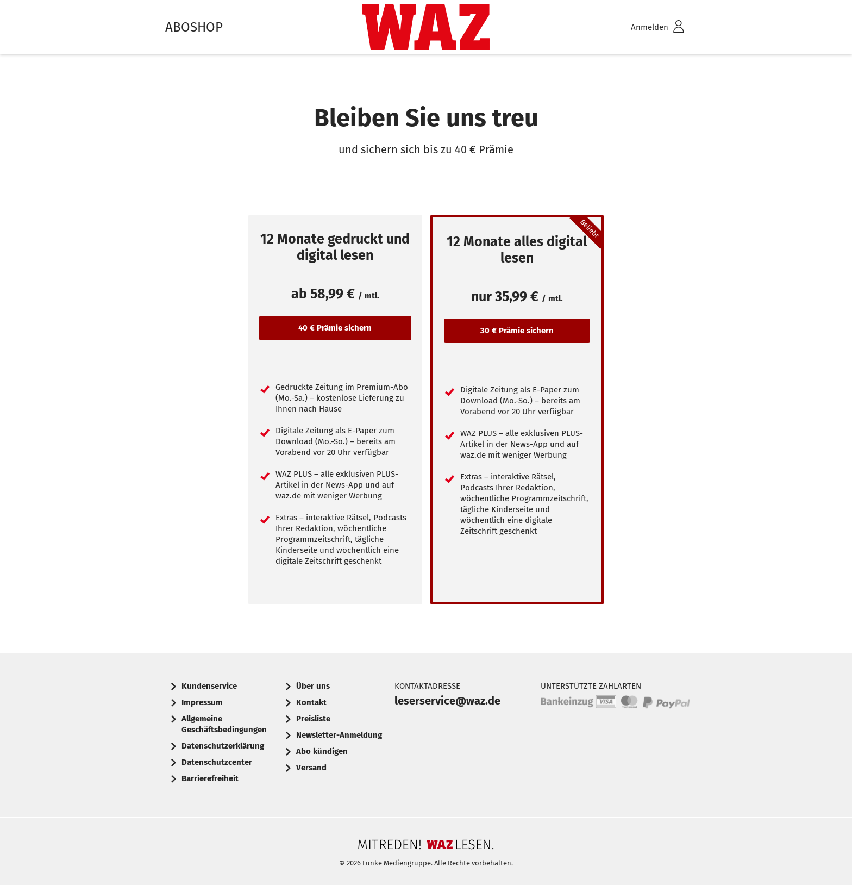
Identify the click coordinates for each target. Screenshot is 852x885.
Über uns (313, 686)
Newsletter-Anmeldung (339, 735)
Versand (311, 767)
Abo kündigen (322, 751)
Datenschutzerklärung (222, 746)
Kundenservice (209, 686)
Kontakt (311, 702)
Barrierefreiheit (210, 778)
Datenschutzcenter (216, 762)
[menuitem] (643, 27)
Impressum (202, 702)
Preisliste (313, 719)
